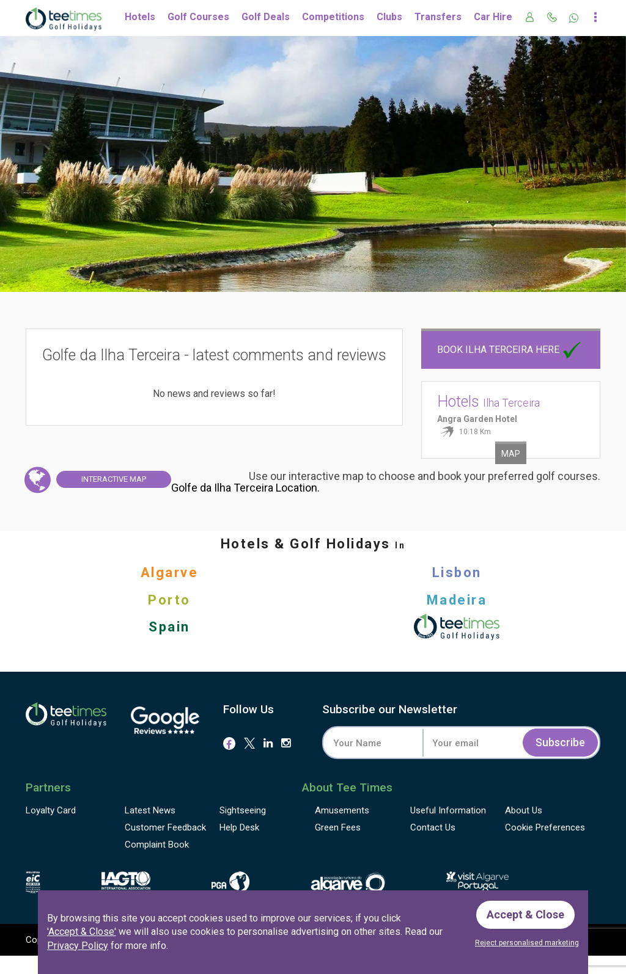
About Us (523, 810)
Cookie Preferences (545, 827)
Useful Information (448, 810)
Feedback (165, 827)
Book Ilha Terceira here (510, 349)
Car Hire (493, 17)
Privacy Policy (77, 945)
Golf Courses (198, 17)
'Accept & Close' (81, 931)
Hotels (140, 17)
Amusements (342, 810)
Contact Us (432, 827)
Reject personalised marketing (527, 943)
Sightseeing (242, 810)
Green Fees (338, 827)
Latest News (150, 810)
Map (510, 454)
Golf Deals (265, 17)
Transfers (438, 17)
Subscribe (560, 742)
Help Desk (239, 827)
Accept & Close (525, 914)
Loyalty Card (51, 810)
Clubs (389, 17)
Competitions (333, 17)
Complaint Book (157, 844)
